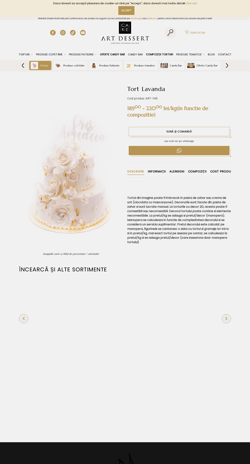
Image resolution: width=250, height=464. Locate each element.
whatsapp (136, 18)
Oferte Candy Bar (112, 54)
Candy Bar (135, 54)
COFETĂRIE (125, 76)
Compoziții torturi (159, 54)
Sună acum (197, 33)
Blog (211, 54)
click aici (191, 3)
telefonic (152, 18)
